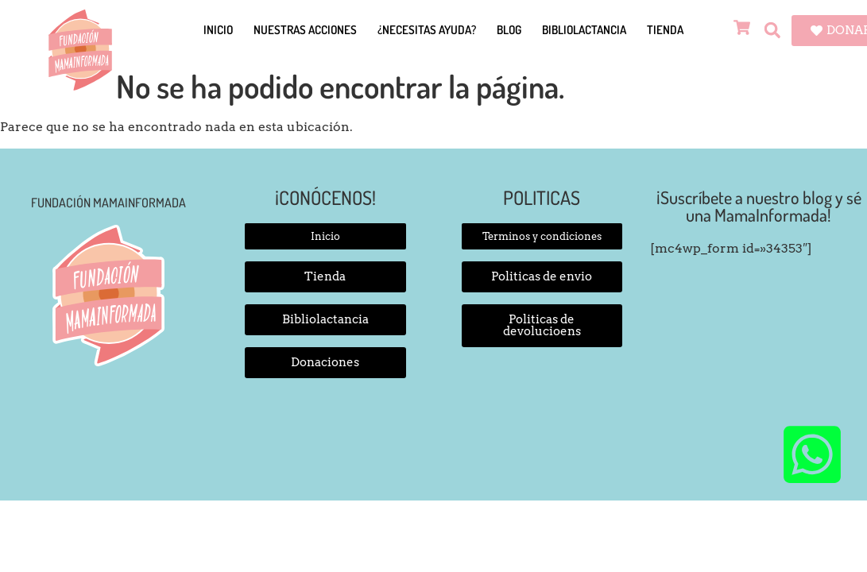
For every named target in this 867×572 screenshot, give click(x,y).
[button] (772, 30)
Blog (509, 29)
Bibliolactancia (584, 29)
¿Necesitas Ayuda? (426, 29)
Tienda (665, 29)
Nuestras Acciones (305, 29)
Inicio (218, 29)
